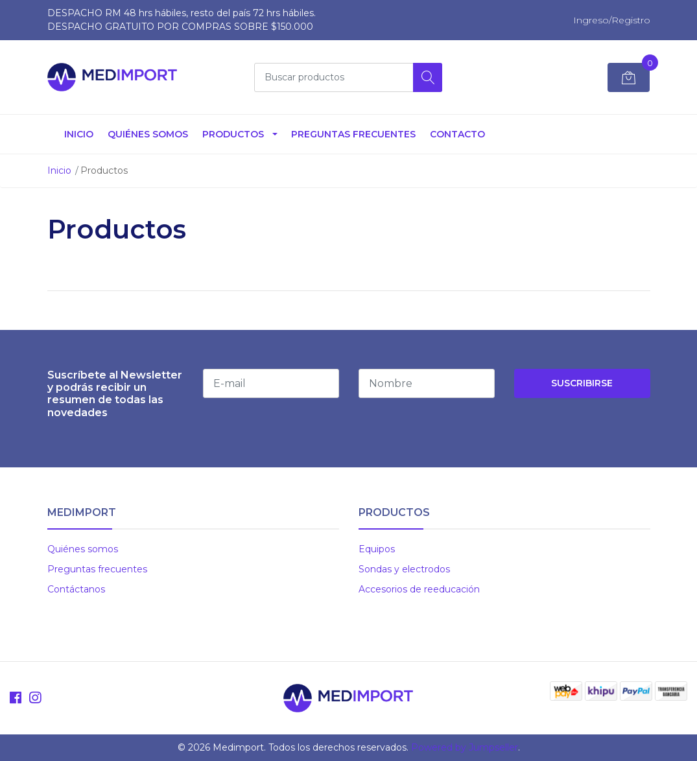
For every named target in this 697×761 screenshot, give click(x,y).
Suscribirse (582, 383)
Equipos (377, 549)
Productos (233, 134)
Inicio (78, 134)
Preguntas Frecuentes (353, 134)
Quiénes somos (148, 134)
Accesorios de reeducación (419, 589)
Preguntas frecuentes (97, 569)
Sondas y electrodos (404, 569)
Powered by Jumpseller (464, 747)
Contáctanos (76, 589)
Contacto (457, 134)
